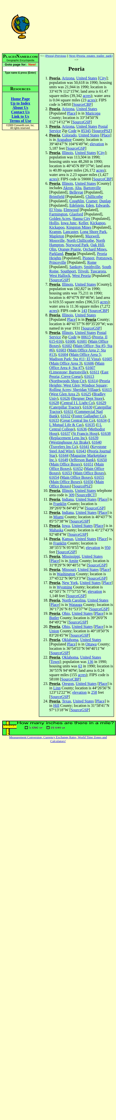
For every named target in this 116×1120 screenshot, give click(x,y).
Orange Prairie (69, 249)
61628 (54, 403)
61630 (87, 407)
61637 (65, 433)
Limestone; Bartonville (68, 372)
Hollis (54, 223)
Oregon (68, 684)
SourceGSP (81, 122)
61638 (106, 433)
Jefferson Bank (82, 460)
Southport (68, 271)
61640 (97, 442)
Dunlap (105, 201)
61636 (82, 429)
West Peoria (81, 275)
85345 (86, 131)
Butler (54, 618)
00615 (86, 337)
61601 (82, 341)
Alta (78, 188)
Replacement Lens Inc (67, 438)
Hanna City (81, 218)
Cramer (91, 201)
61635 (90, 425)
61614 (93, 381)
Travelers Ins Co (63, 447)
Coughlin (76, 201)
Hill (56, 705)
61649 (63, 460)
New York (70, 583)
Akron (68, 188)
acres (87, 96)
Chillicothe (94, 197)
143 (84, 311)
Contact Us (20, 112)
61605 (107, 359)
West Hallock (59, 275)
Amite (73, 561)
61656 (88, 482)
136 (90, 662)
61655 (99, 477)
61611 (94, 372)
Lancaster (70, 232)
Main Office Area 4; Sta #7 (76, 365)
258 (94, 692)
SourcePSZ (102, 131)
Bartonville (92, 188)
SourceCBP (82, 104)
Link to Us (20, 116)
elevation (97, 144)
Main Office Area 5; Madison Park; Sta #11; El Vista (75, 356)
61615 (107, 390)
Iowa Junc (69, 223)
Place (71, 113)
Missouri (69, 569)
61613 (89, 376)
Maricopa (92, 113)
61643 (81, 451)
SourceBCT (86, 495)
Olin (52, 249)
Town (54, 662)
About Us (20, 108)
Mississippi (71, 556)
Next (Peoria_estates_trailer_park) (91, 56)
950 (107, 547)
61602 (67, 346)
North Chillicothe (80, 240)
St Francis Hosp (85, 433)
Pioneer (88, 258)
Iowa (66, 526)
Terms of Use (20, 121)
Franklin (59, 504)
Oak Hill (97, 245)
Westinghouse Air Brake (69, 442)
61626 (65, 398)
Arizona (68, 78)
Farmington (58, 214)
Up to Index (20, 103)
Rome (92, 262)
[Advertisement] (76, 26)
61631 (69, 411)
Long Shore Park (93, 232)
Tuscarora (98, 271)
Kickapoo (97, 223)
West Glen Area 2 (64, 394)
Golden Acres (60, 218)
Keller (83, 223)
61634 (102, 420)
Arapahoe (64, 139)
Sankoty (75, 267)
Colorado (69, 135)
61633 (54, 420)
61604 (63, 354)
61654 (54, 477)
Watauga (75, 605)
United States (86, 78)
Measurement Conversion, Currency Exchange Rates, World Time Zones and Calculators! (58, 739)
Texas (66, 701)
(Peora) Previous (55, 56)
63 (80, 666)
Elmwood (71, 210)
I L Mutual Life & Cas (79, 422)
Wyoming (64, 587)
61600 (70, 341)
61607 (90, 368)
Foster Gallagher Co (88, 416)
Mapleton (56, 236)
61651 (88, 464)
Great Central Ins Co (77, 420)
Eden (90, 205)
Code (72, 131)
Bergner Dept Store (87, 398)
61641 (84, 447)
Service (55, 131)
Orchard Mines (94, 249)
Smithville (92, 267)
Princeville (57, 262)
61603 (61, 350)
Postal (103, 126)
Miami (58, 517)
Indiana (68, 499)
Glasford (76, 214)
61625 (86, 394)
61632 (65, 416)
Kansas (67, 539)
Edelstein (76, 205)
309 (72, 495)
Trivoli (83, 271)
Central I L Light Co (77, 403)
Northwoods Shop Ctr (67, 381)
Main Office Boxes (65, 464)
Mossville (57, 240)
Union (54, 631)
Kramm (55, 232)
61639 (93, 438)
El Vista (55, 210)
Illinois (67, 153)
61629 (101, 403)
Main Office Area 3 (65, 363)
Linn (56, 688)
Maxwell (92, 236)
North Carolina (73, 600)
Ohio (66, 613)
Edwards (102, 205)
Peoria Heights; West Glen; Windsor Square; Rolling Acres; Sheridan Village (79, 385)
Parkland (56, 254)
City (102, 78)
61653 (67, 473)
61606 (89, 363)
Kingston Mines (78, 227)
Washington (66, 574)
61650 (102, 460)
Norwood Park (77, 245)
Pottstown (104, 258)
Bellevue (76, 192)
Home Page (20, 99)
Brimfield (56, 197)
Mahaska (56, 530)
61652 (78, 469)
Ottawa (91, 644)
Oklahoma (70, 640)
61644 (63, 455)
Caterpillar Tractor (64, 407)
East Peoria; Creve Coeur (78, 374)
